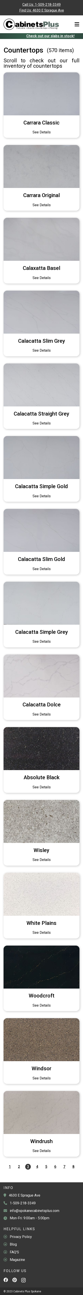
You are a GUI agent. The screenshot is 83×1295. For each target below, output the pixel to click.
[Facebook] (6, 1280)
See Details (42, 132)
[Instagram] (23, 1281)
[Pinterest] (14, 1280)
